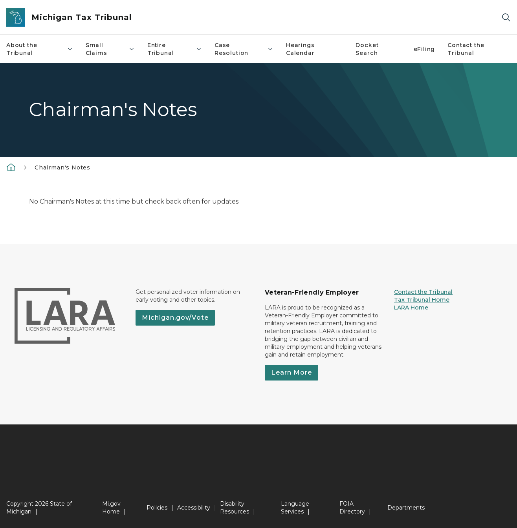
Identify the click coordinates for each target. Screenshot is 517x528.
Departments (406, 507)
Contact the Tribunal (423, 291)
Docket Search (367, 49)
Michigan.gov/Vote (175, 317)
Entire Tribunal (174, 49)
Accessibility (193, 507)
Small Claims (110, 49)
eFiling (424, 49)
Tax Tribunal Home (421, 299)
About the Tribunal (39, 49)
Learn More (291, 372)
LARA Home (411, 307)
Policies (157, 507)
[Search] (506, 17)
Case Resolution (243, 49)
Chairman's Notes (62, 167)
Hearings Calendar (300, 49)
